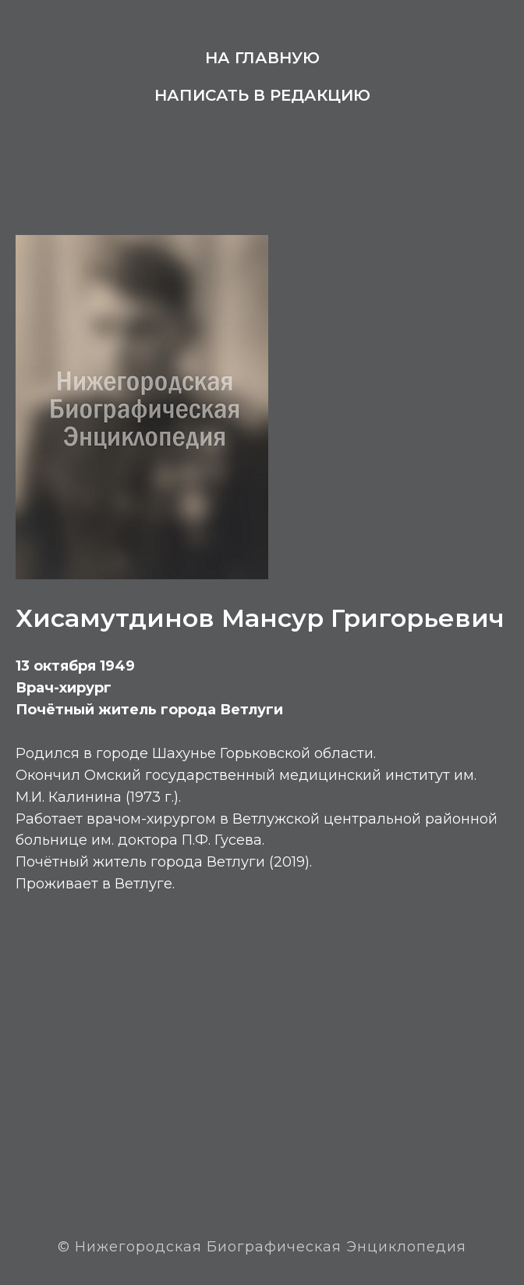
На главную (262, 57)
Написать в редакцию (262, 95)
